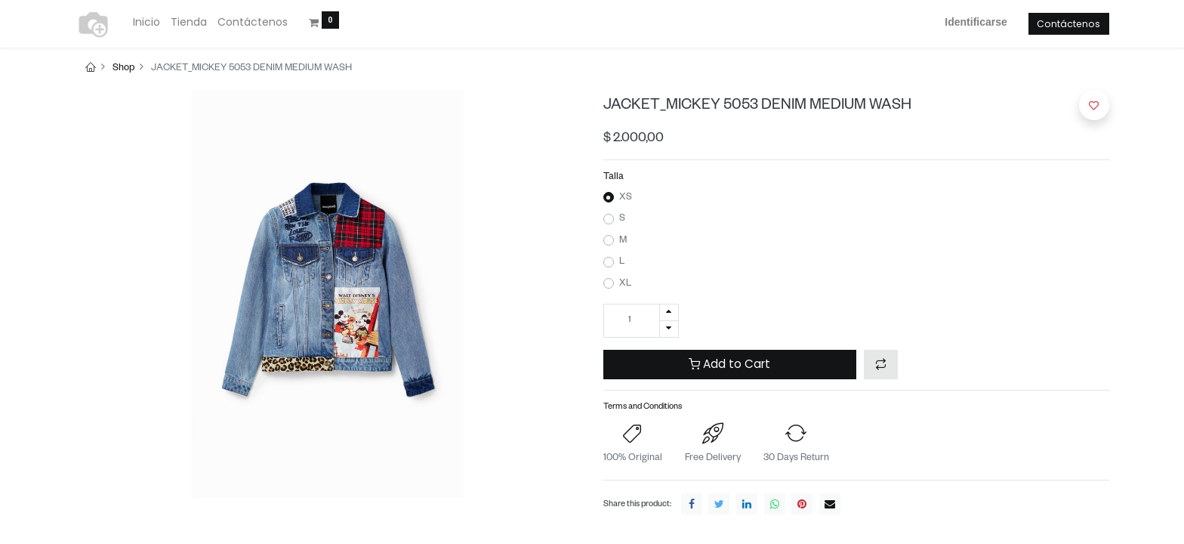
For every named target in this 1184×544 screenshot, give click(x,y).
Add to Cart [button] (729, 364)
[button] (881, 364)
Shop (123, 68)
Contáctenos (1068, 23)
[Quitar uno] (669, 329)
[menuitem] (146, 23)
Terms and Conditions (642, 408)
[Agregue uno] (669, 312)
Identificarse (976, 22)
